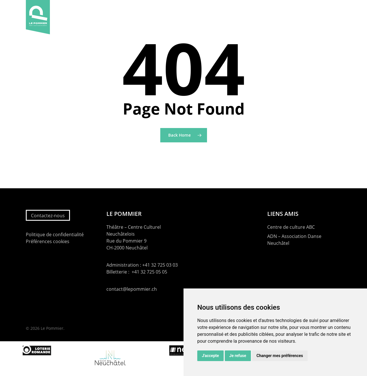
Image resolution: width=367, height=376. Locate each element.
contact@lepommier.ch (131, 289)
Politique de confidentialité (55, 234)
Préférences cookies (47, 241)
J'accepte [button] (210, 355)
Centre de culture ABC (291, 227)
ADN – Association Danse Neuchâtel (294, 239)
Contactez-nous (48, 215)
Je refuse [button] (237, 355)
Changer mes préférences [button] (280, 355)
